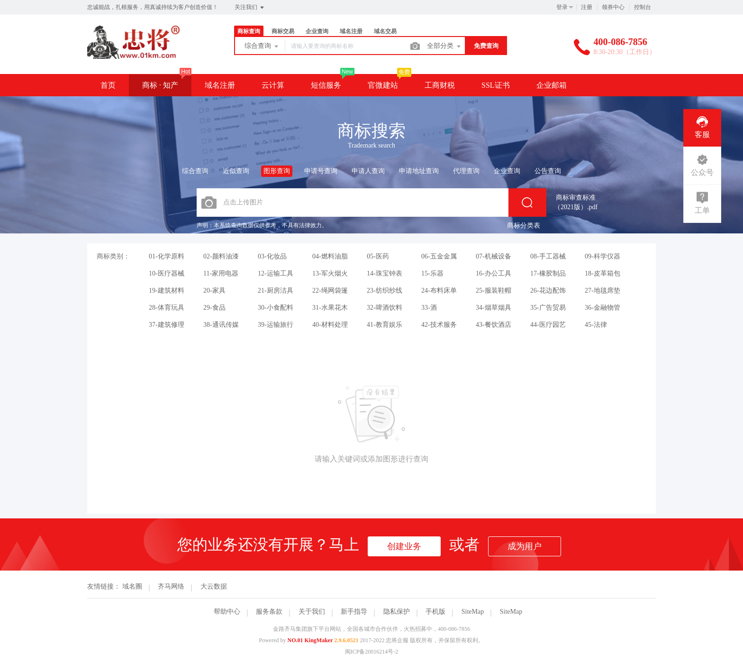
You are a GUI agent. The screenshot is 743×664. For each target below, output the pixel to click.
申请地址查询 (419, 171)
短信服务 (326, 85)
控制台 (642, 7)
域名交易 (385, 31)
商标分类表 (523, 225)
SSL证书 (495, 85)
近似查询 (236, 171)
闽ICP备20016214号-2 (372, 651)
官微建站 (383, 85)
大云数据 (213, 586)
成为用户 (524, 546)
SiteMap (473, 611)
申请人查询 (368, 171)
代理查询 (466, 171)
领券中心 (613, 7)
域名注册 (351, 31)
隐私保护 (396, 611)
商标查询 (248, 31)
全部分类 (444, 46)
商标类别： (113, 256)
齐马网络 (171, 586)
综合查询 (262, 46)
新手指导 (354, 611)
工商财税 (440, 85)
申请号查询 (320, 171)
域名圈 (132, 586)
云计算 (273, 85)
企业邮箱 (551, 85)
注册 (586, 7)
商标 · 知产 (160, 85)
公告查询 (548, 171)
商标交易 (283, 31)
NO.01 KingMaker (310, 640)
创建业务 (404, 546)
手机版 (435, 611)
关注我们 (250, 7)
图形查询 (276, 171)
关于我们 (312, 611)
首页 (108, 85)
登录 (562, 7)
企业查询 (317, 31)
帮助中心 (227, 611)
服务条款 (269, 611)
